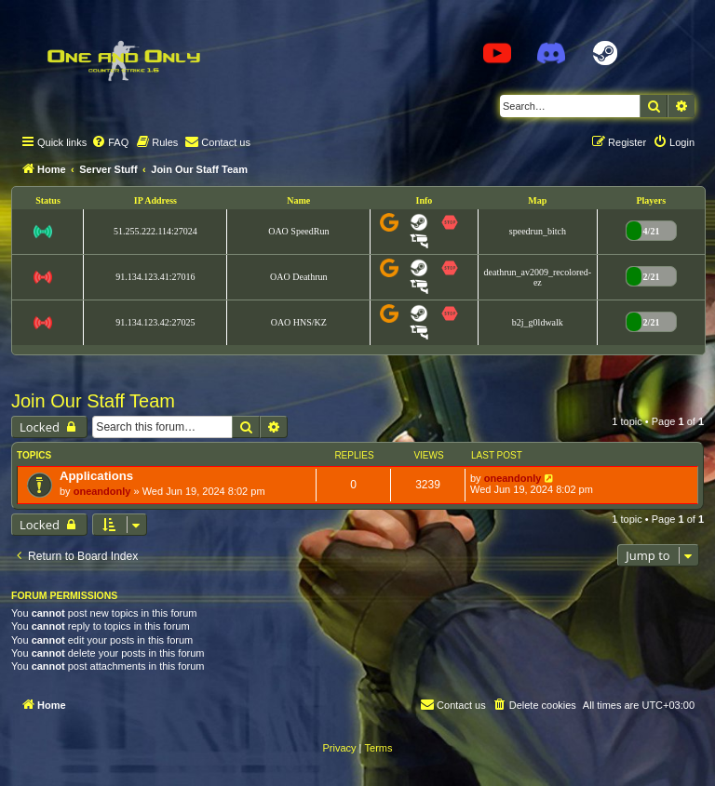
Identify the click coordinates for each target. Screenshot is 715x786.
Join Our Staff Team (93, 401)
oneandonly (102, 491)
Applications (96, 476)
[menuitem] (109, 142)
